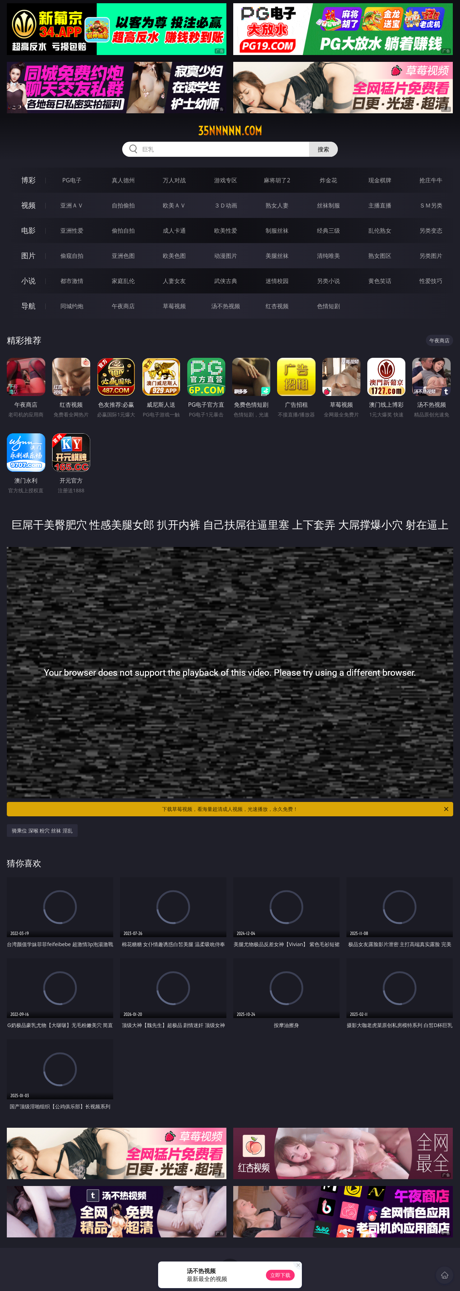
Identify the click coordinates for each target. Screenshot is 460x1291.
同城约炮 (71, 306)
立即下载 (280, 1275)
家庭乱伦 (123, 281)
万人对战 (174, 180)
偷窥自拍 (71, 256)
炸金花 (328, 180)
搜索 (323, 149)
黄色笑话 (379, 281)
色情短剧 (328, 306)
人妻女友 (174, 281)
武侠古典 (225, 281)
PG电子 (71, 180)
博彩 (28, 180)
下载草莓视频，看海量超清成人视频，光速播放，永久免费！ (306, 809)
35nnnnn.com (230, 131)
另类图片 (430, 256)
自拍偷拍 (123, 205)
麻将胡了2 (277, 180)
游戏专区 (225, 180)
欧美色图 (174, 256)
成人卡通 (174, 230)
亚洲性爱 (71, 230)
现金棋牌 (379, 180)
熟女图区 (379, 256)
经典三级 (328, 230)
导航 (28, 306)
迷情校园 (277, 281)
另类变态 (430, 230)
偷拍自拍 (123, 230)
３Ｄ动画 (225, 205)
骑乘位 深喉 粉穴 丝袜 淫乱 (42, 830)
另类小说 (328, 281)
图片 (28, 255)
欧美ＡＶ (174, 205)
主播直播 (379, 205)
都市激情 (71, 281)
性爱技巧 (430, 281)
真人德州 (123, 180)
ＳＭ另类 (430, 205)
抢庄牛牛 (430, 180)
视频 (28, 205)
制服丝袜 (277, 230)
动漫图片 (225, 256)
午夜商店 (123, 306)
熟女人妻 (277, 205)
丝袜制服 (328, 205)
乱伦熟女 (379, 230)
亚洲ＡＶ (71, 205)
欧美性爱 (225, 230)
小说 (28, 281)
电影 (28, 230)
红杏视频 (277, 306)
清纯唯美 (328, 256)
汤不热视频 (225, 306)
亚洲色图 (123, 256)
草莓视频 (174, 306)
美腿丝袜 (277, 256)
